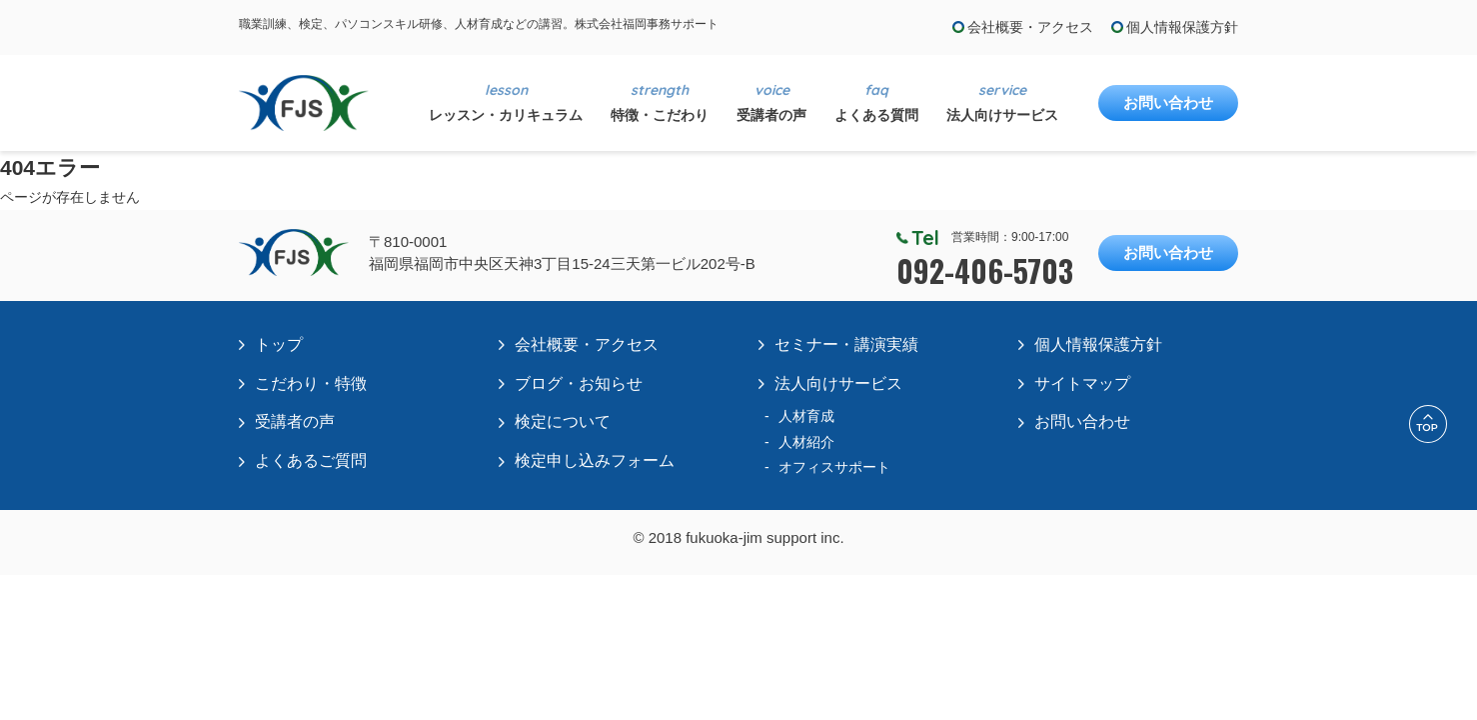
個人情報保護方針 (1182, 27)
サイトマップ (1082, 383)
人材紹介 (806, 442)
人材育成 (806, 416)
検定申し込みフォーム (595, 460)
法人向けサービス (838, 383)
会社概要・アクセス (1030, 27)
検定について (563, 421)
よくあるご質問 (311, 460)
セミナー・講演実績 (846, 344)
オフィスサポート (834, 467)
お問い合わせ (1168, 102)
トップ (279, 344)
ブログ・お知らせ (579, 383)
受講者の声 (295, 421)
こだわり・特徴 (311, 383)
